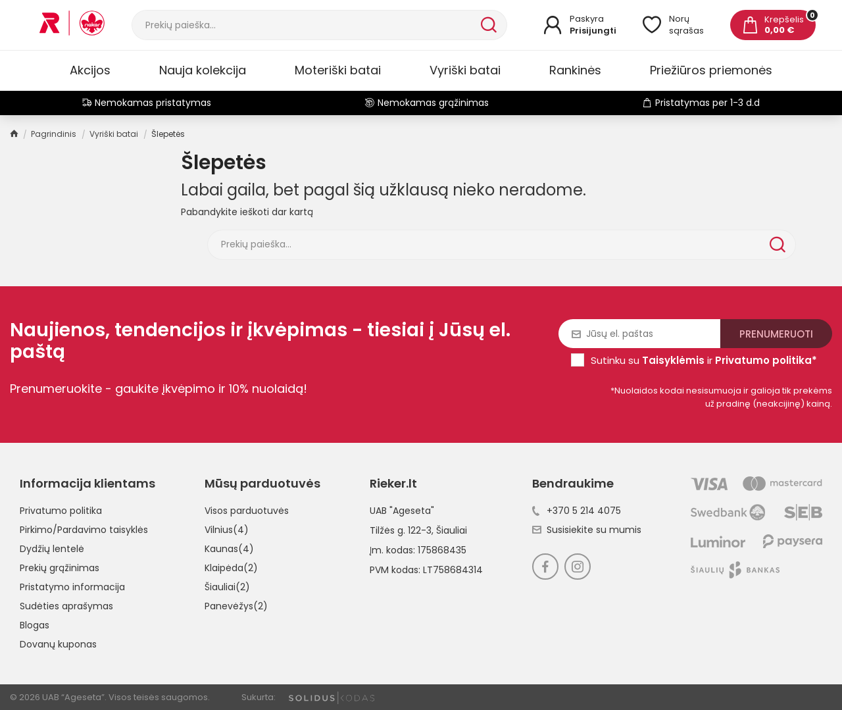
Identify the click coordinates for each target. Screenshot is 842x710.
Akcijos (90, 70)
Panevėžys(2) (236, 606)
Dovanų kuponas (58, 644)
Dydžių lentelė (52, 548)
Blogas (34, 625)
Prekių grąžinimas (59, 567)
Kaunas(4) (229, 548)
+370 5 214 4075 (576, 510)
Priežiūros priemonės (711, 70)
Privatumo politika (61, 510)
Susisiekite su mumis (586, 529)
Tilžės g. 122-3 (401, 530)
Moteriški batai (338, 70)
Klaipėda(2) (231, 567)
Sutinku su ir (704, 360)
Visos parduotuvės (247, 510)
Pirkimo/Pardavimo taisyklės (84, 529)
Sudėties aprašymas (66, 606)
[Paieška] (305, 25)
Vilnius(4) (227, 529)
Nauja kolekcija (202, 70)
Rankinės (575, 70)
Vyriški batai (465, 70)
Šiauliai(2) (227, 587)
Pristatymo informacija (72, 587)
